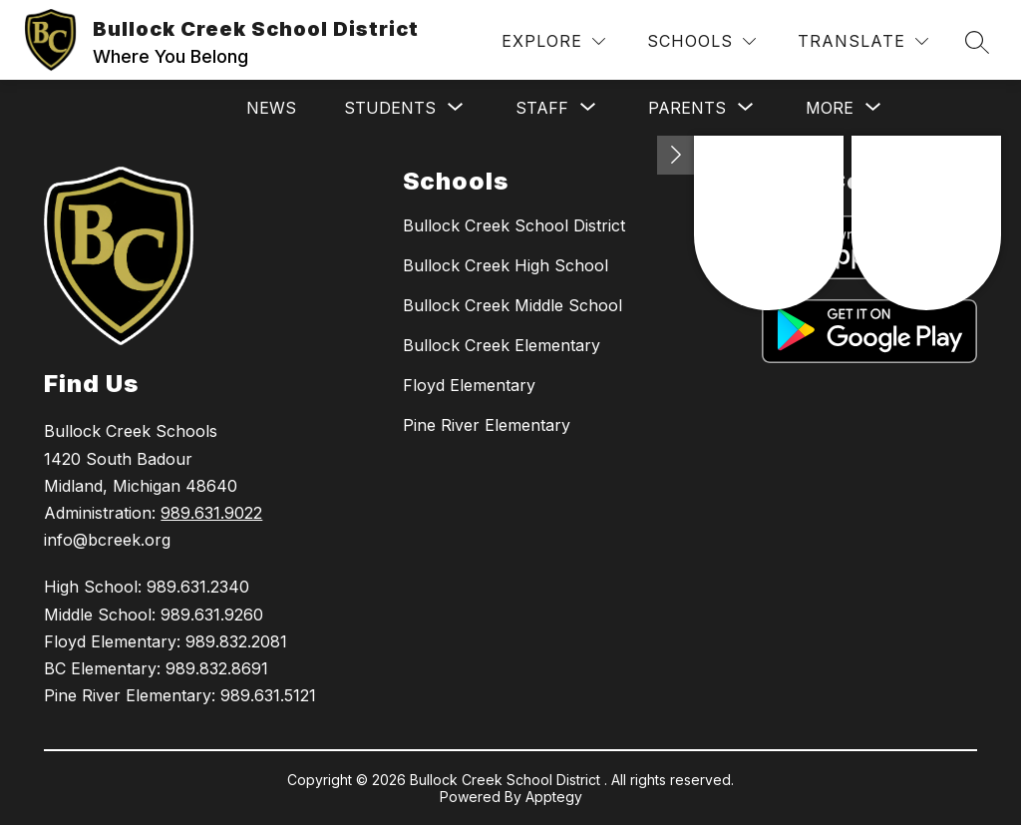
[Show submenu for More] (829, 108)
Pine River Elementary (486, 425)
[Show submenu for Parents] (687, 108)
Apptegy (553, 796)
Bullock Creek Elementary (501, 345)
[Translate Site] (863, 41)
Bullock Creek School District (514, 225)
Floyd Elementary (469, 385)
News (271, 108)
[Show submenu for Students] (390, 108)
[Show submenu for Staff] (541, 108)
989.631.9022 (211, 513)
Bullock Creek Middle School (512, 305)
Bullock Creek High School (505, 265)
